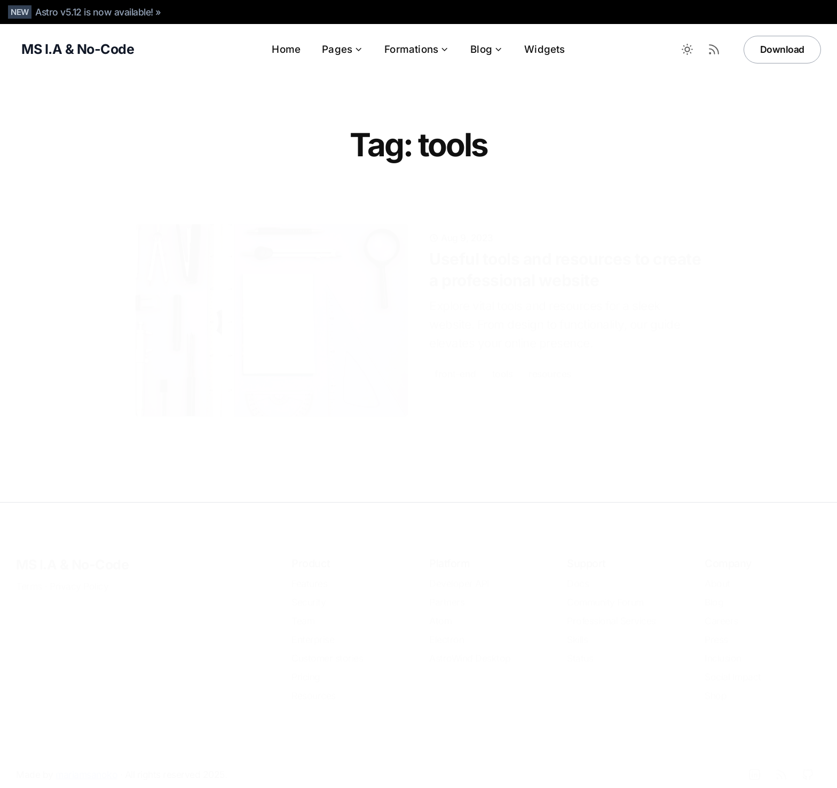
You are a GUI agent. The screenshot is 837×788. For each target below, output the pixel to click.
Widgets (544, 49)
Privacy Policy (79, 574)
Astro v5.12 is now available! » (98, 12)
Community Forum (605, 590)
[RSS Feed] (714, 49)
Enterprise (312, 628)
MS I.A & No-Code (72, 553)
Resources (313, 684)
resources (549, 353)
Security (308, 590)
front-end (455, 353)
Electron (446, 628)
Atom (440, 609)
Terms (29, 574)
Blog (486, 49)
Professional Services (611, 609)
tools (502, 353)
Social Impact (733, 665)
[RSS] (781, 763)
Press (716, 628)
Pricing (305, 665)
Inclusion (723, 646)
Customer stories (327, 646)
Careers (721, 609)
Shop (716, 684)
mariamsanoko (86, 763)
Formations (416, 49)
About (717, 572)
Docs (578, 572)
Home (286, 49)
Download (782, 49)
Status (580, 646)
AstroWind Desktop (470, 646)
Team (302, 609)
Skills (577, 628)
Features (309, 572)
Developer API (459, 572)
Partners (446, 590)
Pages (342, 49)
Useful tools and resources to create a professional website (565, 249)
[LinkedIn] (754, 763)
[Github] (807, 763)
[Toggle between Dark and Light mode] (687, 49)
